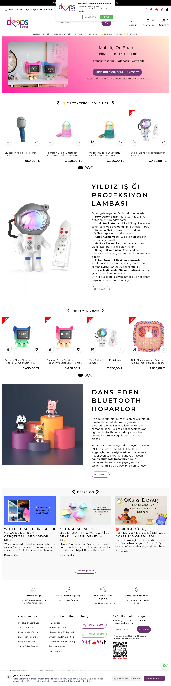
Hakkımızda (54, 623)
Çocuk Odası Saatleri (28, 646)
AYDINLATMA (93, 34)
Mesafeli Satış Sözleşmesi (61, 632)
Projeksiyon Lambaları (28, 623)
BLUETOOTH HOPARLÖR (41, 34)
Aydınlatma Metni (57, 627)
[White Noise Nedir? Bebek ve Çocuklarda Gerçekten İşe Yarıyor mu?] (30, 510)
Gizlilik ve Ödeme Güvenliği (62, 641)
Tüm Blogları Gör (85, 570)
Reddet (137, 678)
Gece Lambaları (25, 627)
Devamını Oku (11, 555)
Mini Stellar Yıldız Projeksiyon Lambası (105, 361)
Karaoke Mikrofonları (28, 632)
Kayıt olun (144, 629)
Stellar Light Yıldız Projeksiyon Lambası (148, 154)
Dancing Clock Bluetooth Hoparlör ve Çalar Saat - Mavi (20, 361)
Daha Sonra (90, 17)
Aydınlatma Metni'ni (126, 636)
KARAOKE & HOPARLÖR (62, 34)
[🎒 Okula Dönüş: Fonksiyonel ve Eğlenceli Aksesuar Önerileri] (141, 510)
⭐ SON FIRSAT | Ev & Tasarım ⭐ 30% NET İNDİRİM (120, 34)
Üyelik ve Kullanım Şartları (61, 637)
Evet (106, 17)
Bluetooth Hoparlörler (28, 637)
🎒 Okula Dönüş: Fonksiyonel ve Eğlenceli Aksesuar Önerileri (141, 532)
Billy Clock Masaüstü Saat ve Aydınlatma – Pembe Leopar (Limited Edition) (147, 361)
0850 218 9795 (93, 625)
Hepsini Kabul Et (154, 678)
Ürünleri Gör (100, 289)
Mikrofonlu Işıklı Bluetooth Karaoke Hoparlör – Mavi (104, 154)
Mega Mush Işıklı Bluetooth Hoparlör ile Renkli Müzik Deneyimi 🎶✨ (85, 534)
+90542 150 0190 (93, 634)
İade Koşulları (55, 651)
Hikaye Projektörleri (27, 641)
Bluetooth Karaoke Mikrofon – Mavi (21, 154)
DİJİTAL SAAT (79, 34)
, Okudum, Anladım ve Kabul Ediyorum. (129, 637)
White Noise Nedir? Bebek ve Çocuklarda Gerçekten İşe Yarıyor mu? (29, 534)
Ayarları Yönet (121, 678)
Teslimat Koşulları (57, 646)
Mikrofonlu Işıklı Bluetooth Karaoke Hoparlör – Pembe (62, 154)
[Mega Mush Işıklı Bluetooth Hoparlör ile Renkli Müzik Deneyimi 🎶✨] (85, 510)
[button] (80, 167)
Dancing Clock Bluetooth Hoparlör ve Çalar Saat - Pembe (64, 361)
